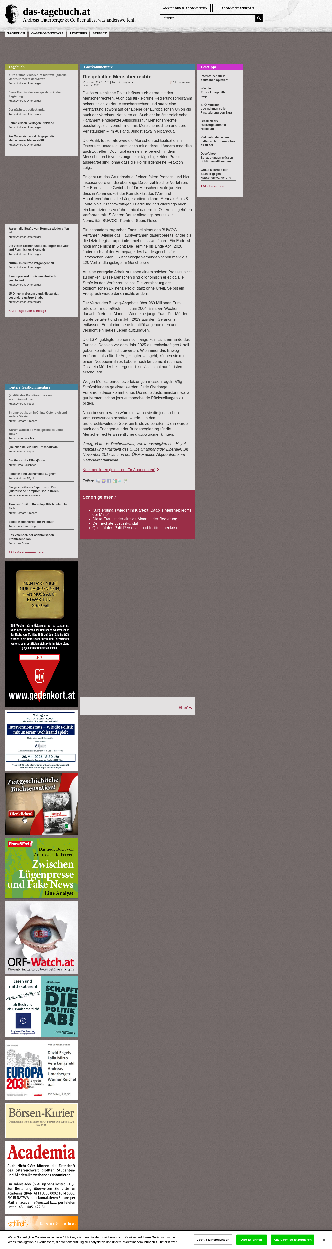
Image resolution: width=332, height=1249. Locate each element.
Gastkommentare (47, 33)
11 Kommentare (182, 82)
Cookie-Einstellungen (213, 1243)
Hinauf (183, 707)
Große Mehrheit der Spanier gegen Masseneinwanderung (216, 173)
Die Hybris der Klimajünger (27, 460)
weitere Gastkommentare (29, 387)
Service (100, 33)
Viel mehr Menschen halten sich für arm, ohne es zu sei (218, 141)
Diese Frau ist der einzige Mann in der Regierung (134, 519)
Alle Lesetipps (213, 186)
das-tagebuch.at (56, 11)
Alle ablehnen (251, 1243)
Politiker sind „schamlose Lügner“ (32, 474)
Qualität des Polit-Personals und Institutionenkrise (135, 528)
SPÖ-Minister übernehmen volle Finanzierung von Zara (216, 108)
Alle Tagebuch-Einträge (28, 311)
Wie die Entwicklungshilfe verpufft (213, 92)
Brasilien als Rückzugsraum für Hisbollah (213, 125)
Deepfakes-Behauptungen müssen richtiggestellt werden (217, 157)
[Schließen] (324, 1243)
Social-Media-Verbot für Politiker (31, 521)
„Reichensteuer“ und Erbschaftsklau (34, 447)
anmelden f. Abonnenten (185, 8)
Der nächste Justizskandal (115, 523)
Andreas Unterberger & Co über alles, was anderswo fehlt (79, 20)
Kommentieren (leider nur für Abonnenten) (119, 470)
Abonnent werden (237, 8)
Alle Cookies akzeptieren (293, 1243)
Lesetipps (78, 33)
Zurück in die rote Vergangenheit (31, 263)
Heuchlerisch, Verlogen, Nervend (31, 123)
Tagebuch (16, 33)
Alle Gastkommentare (27, 552)
